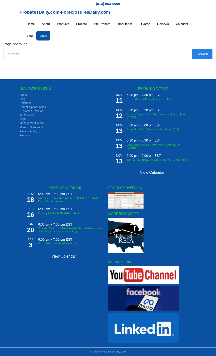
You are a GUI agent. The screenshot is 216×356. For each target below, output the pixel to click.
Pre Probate (102, 24)
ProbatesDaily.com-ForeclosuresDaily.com (65, 12)
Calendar (182, 24)
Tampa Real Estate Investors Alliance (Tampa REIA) (157, 159)
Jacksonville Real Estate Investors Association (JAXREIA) (154, 146)
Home (31, 24)
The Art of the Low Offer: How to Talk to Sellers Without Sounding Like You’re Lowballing (70, 230)
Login (43, 35)
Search (202, 54)
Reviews (163, 24)
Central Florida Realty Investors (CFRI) (149, 99)
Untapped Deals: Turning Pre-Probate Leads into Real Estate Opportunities (69, 199)
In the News (27, 115)
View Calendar (152, 172)
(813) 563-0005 (108, 4)
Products (63, 24)
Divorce (145, 24)
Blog (30, 35)
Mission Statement (31, 127)
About (46, 24)
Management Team (32, 123)
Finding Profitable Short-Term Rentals (60, 213)
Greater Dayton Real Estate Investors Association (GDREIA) (156, 115)
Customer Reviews (31, 111)
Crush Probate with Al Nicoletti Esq (58, 243)
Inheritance (124, 24)
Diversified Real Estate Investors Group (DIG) (153, 129)
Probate (81, 24)
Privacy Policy (28, 131)
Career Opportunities (33, 107)
